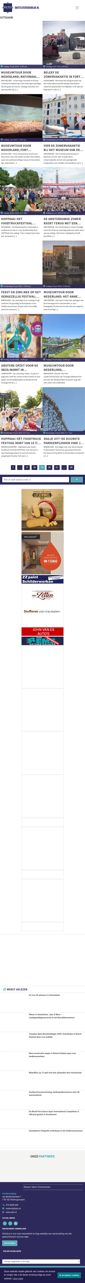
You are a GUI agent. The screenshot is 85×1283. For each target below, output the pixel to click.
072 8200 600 (12, 1205)
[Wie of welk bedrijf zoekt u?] (35, 479)
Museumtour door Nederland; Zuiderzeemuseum (59, 367)
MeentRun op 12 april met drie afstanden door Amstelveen (55, 1073)
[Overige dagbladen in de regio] (41, 1261)
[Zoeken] (77, 479)
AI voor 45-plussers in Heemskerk (44, 995)
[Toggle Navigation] (77, 8)
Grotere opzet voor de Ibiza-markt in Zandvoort (19, 367)
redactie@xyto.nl (13, 1208)
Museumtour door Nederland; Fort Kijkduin (16, 148)
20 (49, 467)
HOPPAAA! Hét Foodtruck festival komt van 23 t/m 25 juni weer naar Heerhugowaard (21, 441)
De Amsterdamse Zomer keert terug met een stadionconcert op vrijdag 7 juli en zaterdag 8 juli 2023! (62, 221)
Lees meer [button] (18, 1278)
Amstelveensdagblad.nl (27, 7)
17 (27, 467)
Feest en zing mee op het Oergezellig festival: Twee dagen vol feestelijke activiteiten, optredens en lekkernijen (21, 294)
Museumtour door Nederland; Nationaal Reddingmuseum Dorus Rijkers (19, 74)
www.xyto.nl (11, 1212)
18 (34, 467)
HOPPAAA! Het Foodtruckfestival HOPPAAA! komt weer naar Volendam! (17, 221)
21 (57, 467)
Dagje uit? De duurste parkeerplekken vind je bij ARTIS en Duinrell (63, 441)
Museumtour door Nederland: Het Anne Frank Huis (61, 294)
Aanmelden (9, 1243)
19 (43, 467)
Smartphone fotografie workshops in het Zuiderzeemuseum (56, 1131)
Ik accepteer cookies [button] (69, 1275)
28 (71, 467)
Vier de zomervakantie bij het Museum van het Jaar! (63, 148)
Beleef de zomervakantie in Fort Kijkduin (62, 74)
